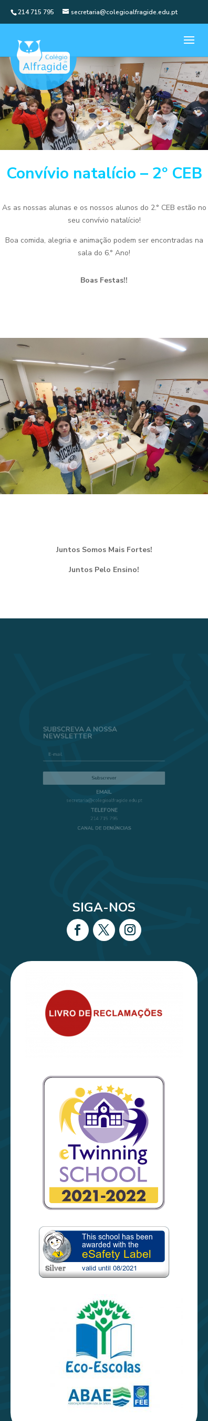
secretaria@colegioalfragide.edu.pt (104, 798)
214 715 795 (104, 814)
